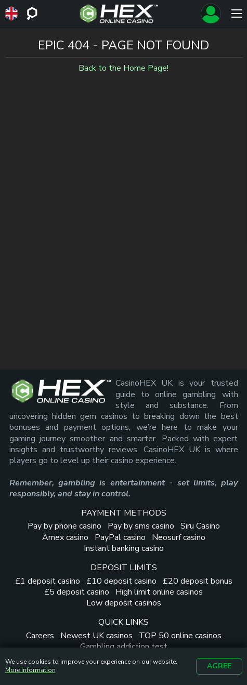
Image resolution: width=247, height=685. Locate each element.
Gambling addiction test (123, 646)
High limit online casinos (159, 592)
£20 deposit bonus (197, 581)
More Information (30, 670)
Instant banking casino (124, 548)
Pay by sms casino (141, 526)
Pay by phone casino (64, 526)
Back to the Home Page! (123, 68)
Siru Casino (200, 526)
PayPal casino (120, 537)
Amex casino (65, 537)
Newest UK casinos (96, 635)
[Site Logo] (119, 13)
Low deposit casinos (123, 603)
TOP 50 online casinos (180, 635)
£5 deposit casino (76, 592)
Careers (40, 635)
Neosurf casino (178, 537)
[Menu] (236, 13)
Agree (219, 666)
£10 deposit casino (121, 581)
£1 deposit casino (47, 581)
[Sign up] (210, 13)
